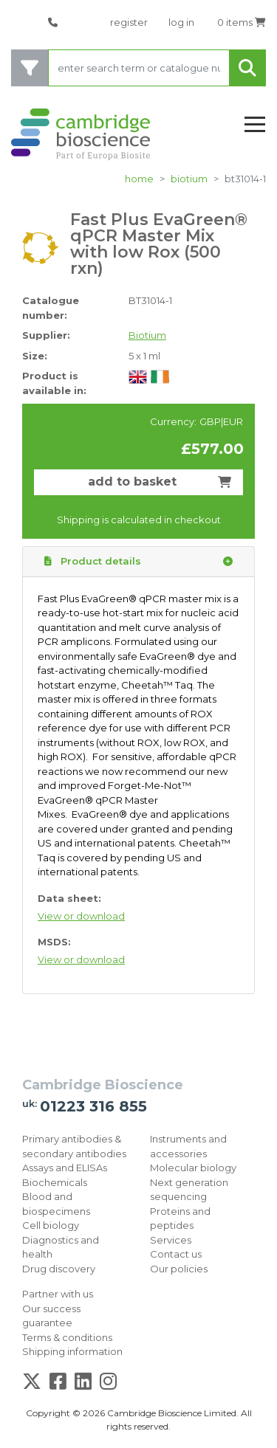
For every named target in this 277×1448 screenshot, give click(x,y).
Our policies (179, 1269)
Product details (138, 561)
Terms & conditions (67, 1337)
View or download (81, 916)
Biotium (189, 179)
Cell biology (50, 1225)
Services (170, 1240)
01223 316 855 (93, 1106)
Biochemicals (54, 1182)
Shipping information (72, 1351)
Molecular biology (193, 1167)
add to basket (160, 482)
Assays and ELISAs (64, 1167)
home (139, 179)
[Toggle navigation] (255, 125)
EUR (233, 421)
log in (181, 22)
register (129, 22)
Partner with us (57, 1294)
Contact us (176, 1254)
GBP (210, 421)
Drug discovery (58, 1269)
